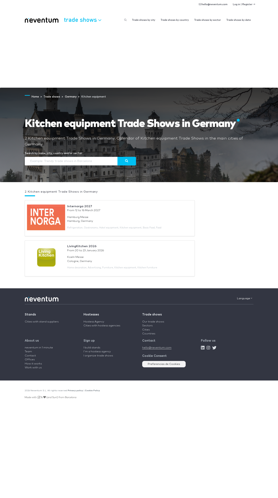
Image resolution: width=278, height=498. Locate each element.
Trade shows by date (238, 20)
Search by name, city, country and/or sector (53, 153)
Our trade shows (153, 321)
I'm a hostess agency (97, 351)
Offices (30, 359)
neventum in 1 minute (39, 347)
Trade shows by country (175, 20)
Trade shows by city (143, 20)
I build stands (91, 347)
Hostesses (91, 314)
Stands (30, 314)
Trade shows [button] (82, 19)
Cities (146, 329)
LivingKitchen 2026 (81, 246)
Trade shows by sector (207, 20)
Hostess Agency (93, 321)
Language (244, 298)
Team (28, 351)
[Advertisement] (139, 57)
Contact (30, 355)
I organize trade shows (98, 355)
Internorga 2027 (79, 206)
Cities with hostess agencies (101, 325)
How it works (33, 363)
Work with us (33, 367)
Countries (148, 333)
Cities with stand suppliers (42, 321)
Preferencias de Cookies (164, 364)
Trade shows (152, 314)
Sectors (147, 325)
